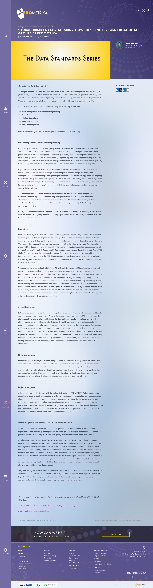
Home (20, 27)
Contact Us (115, 534)
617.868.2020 (134, 573)
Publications (22, 569)
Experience (72, 550)
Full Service (47, 558)
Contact (96, 567)
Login (143, 577)
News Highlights (24, 561)
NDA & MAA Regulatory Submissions (80, 563)
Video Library (23, 566)
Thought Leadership (30, 27)
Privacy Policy (125, 577)
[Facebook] (148, 14)
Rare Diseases (73, 558)
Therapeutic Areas (74, 556)
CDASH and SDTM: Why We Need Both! (35, 511)
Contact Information (100, 570)
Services (46, 550)
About (20, 554)
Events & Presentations (26, 564)
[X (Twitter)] (143, 14)
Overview (22, 556)
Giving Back (73, 569)
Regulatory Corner (99, 556)
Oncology (72, 560)
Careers (96, 559)
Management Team (25, 559)
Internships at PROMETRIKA (102, 564)
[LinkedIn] (138, 14)
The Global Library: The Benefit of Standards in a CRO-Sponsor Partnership (48, 505)
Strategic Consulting (50, 556)
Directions (97, 572)
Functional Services (50, 560)
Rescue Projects (73, 565)
